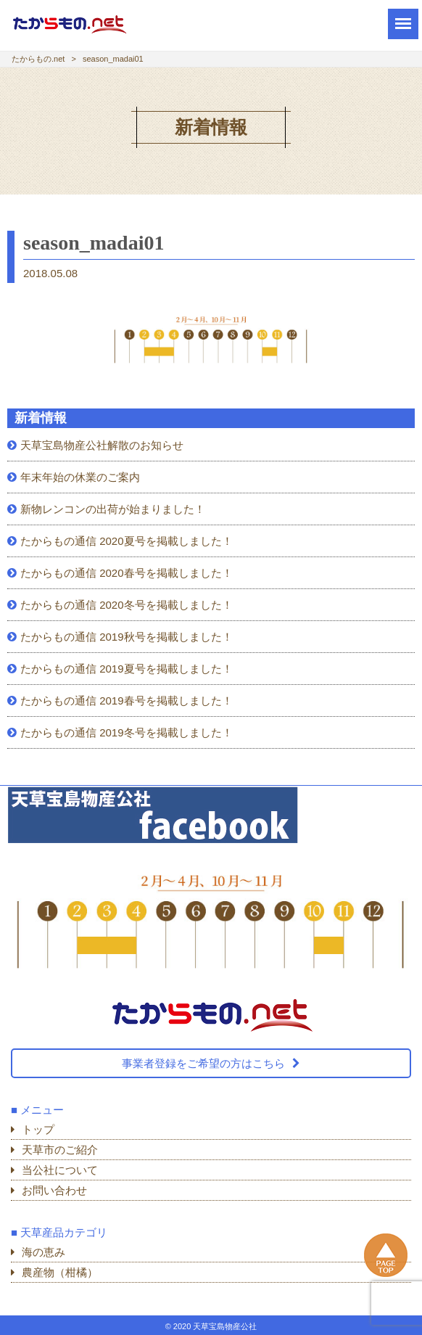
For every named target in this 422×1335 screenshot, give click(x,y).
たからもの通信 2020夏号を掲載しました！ (126, 541)
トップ (38, 1129)
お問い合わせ (54, 1190)
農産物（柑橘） (60, 1272)
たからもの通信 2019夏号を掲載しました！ (126, 668)
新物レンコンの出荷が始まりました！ (112, 509)
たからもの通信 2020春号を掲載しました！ (126, 573)
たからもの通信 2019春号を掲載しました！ (126, 700)
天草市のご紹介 (60, 1149)
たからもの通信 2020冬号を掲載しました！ (126, 605)
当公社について (60, 1170)
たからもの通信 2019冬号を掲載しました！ (126, 732)
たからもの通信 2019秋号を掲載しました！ (126, 636)
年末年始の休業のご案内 (80, 477)
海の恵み (43, 1252)
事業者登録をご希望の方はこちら (203, 1063)
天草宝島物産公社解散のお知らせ (101, 445)
